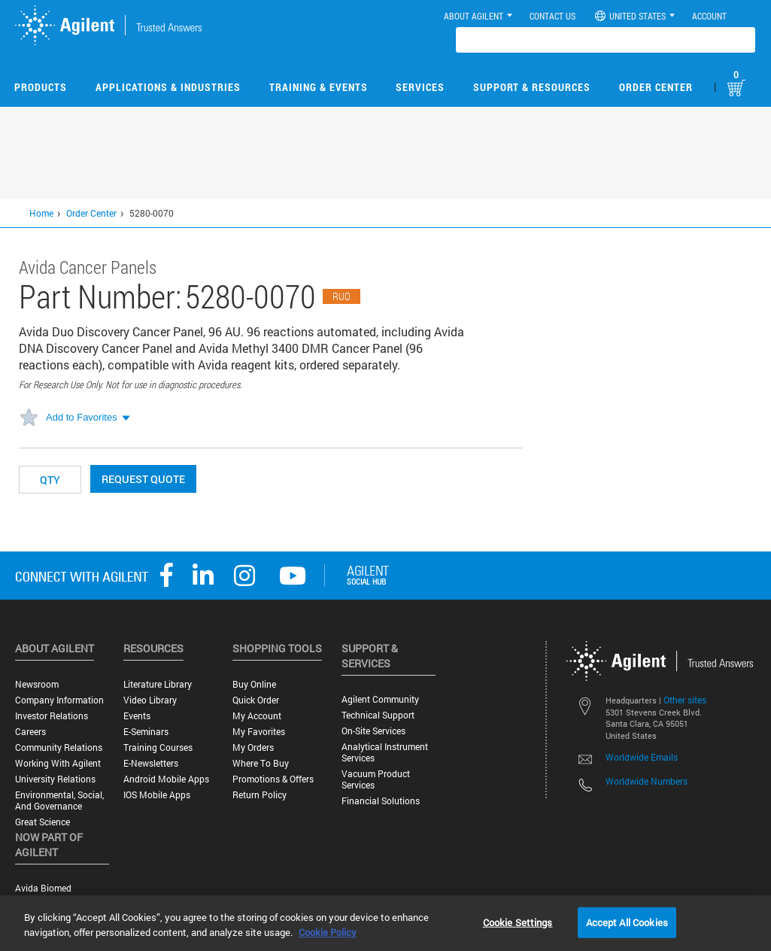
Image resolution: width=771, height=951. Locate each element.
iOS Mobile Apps (156, 795)
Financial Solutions (380, 801)
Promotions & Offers (273, 779)
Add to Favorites (81, 417)
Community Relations (58, 747)
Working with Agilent (58, 763)
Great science (42, 822)
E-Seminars (145, 731)
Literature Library (157, 684)
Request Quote (143, 479)
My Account (256, 716)
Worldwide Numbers (647, 781)
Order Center (656, 87)
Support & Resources (531, 87)
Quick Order (255, 700)
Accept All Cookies (627, 921)
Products (40, 87)
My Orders (253, 747)
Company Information (59, 700)
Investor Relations (51, 716)
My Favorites (258, 731)
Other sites (684, 700)
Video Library (150, 700)
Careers (30, 731)
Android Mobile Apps (166, 779)
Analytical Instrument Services (384, 752)
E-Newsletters (150, 763)
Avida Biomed (43, 888)
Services (420, 87)
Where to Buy (260, 763)
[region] (385, 923)
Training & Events (318, 87)
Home (41, 213)
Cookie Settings (518, 921)
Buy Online (254, 684)
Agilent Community (380, 699)
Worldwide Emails (642, 757)
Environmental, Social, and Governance (59, 800)
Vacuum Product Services (375, 779)
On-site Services (373, 731)
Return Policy (259, 795)
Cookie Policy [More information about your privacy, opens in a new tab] (328, 932)
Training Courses (158, 747)
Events (136, 716)
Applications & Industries (168, 87)
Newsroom (37, 684)
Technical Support (377, 715)
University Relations (55, 779)
